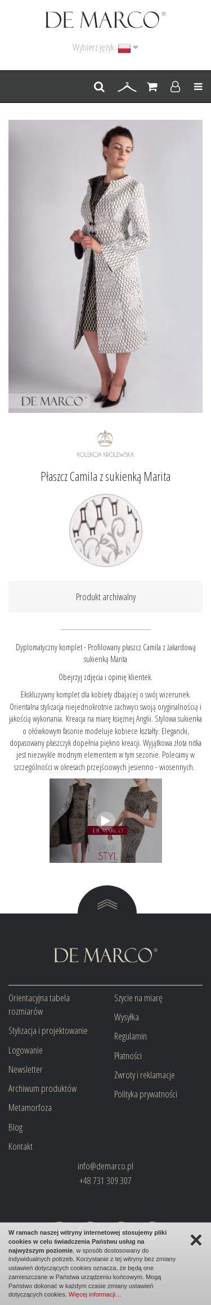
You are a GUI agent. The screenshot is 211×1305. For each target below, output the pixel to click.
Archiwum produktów (42, 1088)
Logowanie (25, 1049)
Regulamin (130, 1035)
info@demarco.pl (105, 1165)
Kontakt (20, 1146)
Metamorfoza (30, 1107)
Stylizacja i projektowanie (48, 1030)
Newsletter (25, 1069)
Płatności (128, 1055)
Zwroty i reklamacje (144, 1074)
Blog (15, 1126)
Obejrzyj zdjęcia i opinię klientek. (105, 676)
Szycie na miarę (138, 997)
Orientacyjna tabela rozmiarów (39, 1004)
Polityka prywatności (145, 1093)
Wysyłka (126, 1016)
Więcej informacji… (95, 1294)
